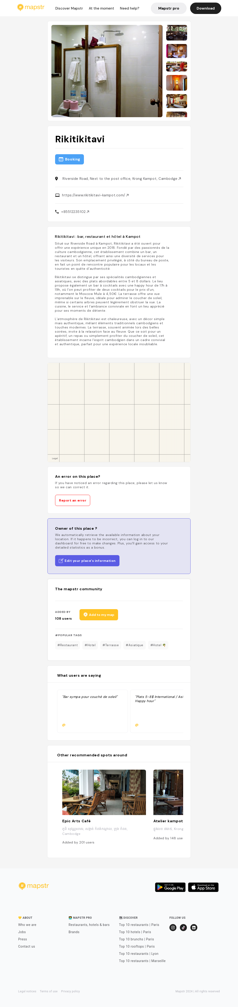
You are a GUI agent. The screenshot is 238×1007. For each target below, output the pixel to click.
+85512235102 (75, 211)
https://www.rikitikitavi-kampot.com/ (95, 195)
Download (206, 8)
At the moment (101, 8)
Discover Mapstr (69, 8)
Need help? (129, 8)
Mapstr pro (168, 8)
